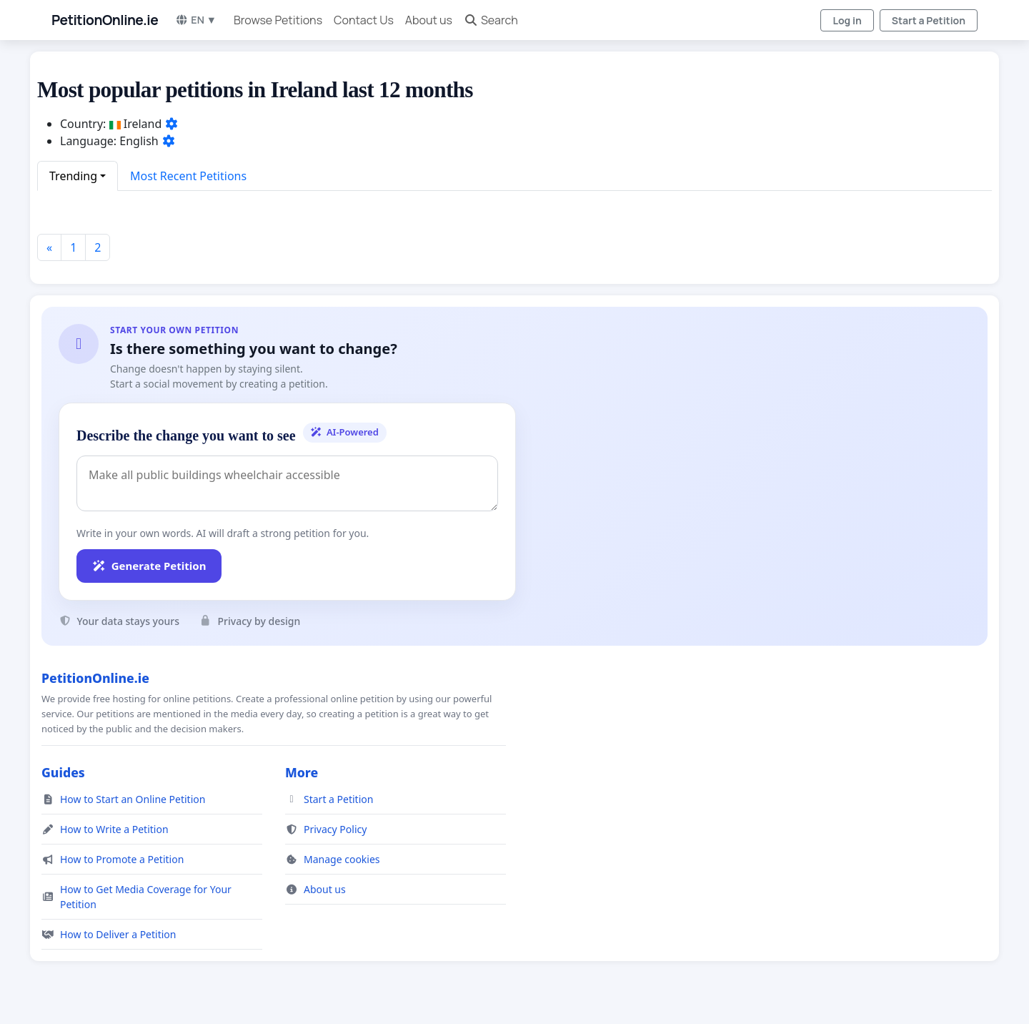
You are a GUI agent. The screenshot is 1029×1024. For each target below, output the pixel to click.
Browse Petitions (278, 20)
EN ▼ (196, 19)
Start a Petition (928, 20)
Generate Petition (149, 565)
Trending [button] (73, 176)
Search (491, 20)
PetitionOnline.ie (104, 20)
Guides (63, 772)
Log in (846, 20)
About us (428, 20)
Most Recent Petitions (188, 176)
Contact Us (364, 20)
